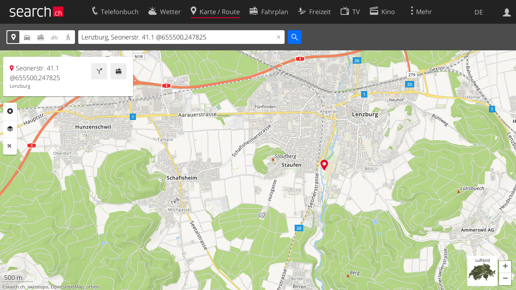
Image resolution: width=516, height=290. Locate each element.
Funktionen (10, 146)
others (93, 287)
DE (478, 12)
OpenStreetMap (67, 287)
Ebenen (10, 128)
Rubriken (10, 111)
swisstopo (37, 287)
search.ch (15, 287)
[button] (505, 267)
